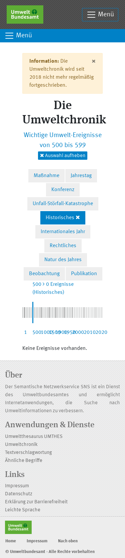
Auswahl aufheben (62, 155)
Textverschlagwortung (28, 452)
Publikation (84, 273)
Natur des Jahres (63, 259)
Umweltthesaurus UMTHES (34, 436)
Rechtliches (63, 245)
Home (10, 541)
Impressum (17, 486)
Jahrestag (81, 175)
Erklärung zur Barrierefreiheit (36, 502)
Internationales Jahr (63, 231)
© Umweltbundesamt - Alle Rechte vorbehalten (50, 552)
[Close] (93, 61)
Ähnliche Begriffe (23, 460)
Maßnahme (46, 175)
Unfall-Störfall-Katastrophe (63, 203)
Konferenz (62, 189)
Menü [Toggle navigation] (100, 15)
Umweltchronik (21, 444)
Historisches (60, 217)
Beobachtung (44, 273)
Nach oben (68, 541)
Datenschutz (18, 494)
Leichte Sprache (22, 510)
